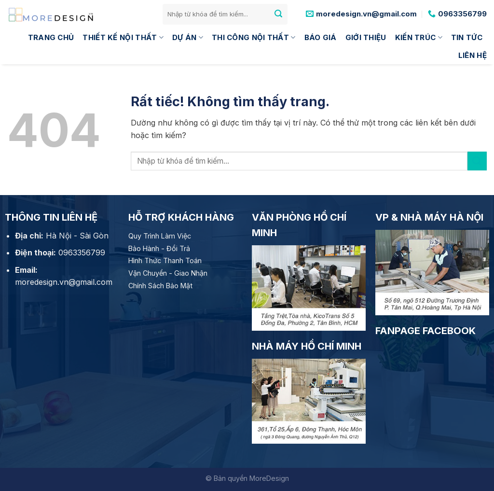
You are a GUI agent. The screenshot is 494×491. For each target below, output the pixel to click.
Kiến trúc (418, 37)
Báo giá (320, 37)
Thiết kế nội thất (123, 37)
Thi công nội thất (254, 37)
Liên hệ (472, 55)
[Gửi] (278, 14)
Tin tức (466, 37)
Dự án (187, 37)
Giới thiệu (365, 37)
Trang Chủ (51, 37)
